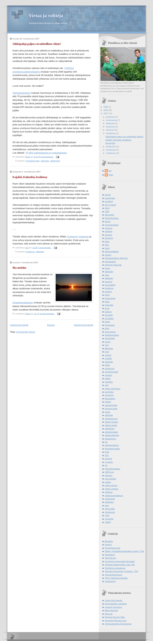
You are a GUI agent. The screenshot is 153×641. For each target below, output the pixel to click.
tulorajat (108, 459)
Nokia (107, 365)
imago (107, 268)
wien (107, 505)
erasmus (108, 228)
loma (107, 328)
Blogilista (109, 541)
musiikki (108, 358)
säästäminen (110, 439)
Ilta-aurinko (19, 267)
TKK (107, 455)
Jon (110, 171)
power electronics (112, 389)
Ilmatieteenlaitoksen (22, 302)
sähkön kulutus (111, 422)
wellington (109, 502)
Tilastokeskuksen (21, 93)
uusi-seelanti (110, 479)
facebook (109, 238)
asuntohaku (110, 198)
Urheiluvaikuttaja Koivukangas (118, 624)
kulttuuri (108, 312)
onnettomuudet (32, 161)
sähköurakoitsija (112, 435)
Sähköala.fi (110, 555)
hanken (108, 255)
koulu (107, 308)
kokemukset (110, 298)
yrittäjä (108, 522)
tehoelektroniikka (112, 449)
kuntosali (109, 315)
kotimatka (109, 305)
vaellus (108, 482)
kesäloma (30, 252)
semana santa (111, 408)
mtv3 (107, 352)
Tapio (110, 175)
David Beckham (112, 218)
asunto (108, 195)
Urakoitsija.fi (110, 581)
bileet (107, 208)
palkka (108, 378)
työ (106, 465)
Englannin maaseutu (78, 236)
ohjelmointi (109, 368)
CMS (107, 211)
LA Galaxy (109, 318)
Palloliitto (109, 382)
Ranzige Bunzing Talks (115, 617)
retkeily (108, 402)
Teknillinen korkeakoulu (115, 568)
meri (107, 345)
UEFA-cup (109, 472)
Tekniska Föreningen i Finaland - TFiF (121, 571)
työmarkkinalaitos (112, 469)
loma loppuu (110, 332)
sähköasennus (111, 419)
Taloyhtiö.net (110, 558)
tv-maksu (109, 462)
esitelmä (108, 231)
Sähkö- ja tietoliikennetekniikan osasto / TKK (124, 551)
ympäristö (109, 519)
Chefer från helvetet (113, 600)
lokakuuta (110, 123)
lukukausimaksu (112, 335)
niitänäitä (40, 252)
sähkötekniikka (111, 432)
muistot (108, 355)
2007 (106, 113)
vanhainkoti (110, 499)
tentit (107, 452)
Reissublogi (110, 398)
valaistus (109, 492)
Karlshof (108, 282)
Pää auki (109, 614)
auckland (109, 201)
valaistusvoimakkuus (114, 495)
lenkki (107, 322)
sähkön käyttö (111, 425)
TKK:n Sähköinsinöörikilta (116, 578)
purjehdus (109, 392)
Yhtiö (107, 515)
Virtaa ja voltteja (46, 15)
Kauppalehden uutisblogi (116, 604)
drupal (107, 221)
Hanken (108, 544)
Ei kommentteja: (46, 157)
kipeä (107, 295)
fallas (107, 241)
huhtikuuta (111, 153)
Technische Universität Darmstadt (120, 561)
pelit (106, 385)
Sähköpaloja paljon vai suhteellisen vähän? (36, 44)
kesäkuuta (110, 146)
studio (107, 412)
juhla (107, 275)
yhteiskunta (110, 512)
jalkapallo (109, 271)
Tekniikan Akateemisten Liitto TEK (120, 565)
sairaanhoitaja (111, 405)
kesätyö (108, 292)
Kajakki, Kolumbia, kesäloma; (29, 177)
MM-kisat (109, 348)
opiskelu (108, 375)
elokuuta (110, 130)
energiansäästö (111, 225)
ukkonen (108, 475)
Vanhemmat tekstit (83, 325)
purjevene (109, 395)
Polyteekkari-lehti (112, 548)
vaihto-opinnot (111, 485)
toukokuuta (111, 150)
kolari (107, 302)
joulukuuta (110, 117)
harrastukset (110, 262)
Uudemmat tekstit (19, 325)
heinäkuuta (111, 133)
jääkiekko (109, 278)
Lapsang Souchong (113, 607)
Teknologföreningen (113, 575)
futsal (107, 248)
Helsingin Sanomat (113, 265)
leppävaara (110, 325)
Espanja (108, 235)
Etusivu (51, 325)
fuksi (107, 245)
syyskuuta (110, 127)
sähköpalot (55, 161)
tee (106, 442)
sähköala (45, 161)
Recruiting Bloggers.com (115, 620)
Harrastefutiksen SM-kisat (116, 258)
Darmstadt (109, 215)
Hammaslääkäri (112, 251)
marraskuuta (111, 120)
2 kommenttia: (45, 247)
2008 (106, 110)
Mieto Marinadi (111, 610)
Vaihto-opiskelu (111, 489)
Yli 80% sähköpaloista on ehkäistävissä (46, 152)
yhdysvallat (110, 509)
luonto (107, 342)
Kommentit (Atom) (25, 332)
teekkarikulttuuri (112, 445)
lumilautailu (110, 338)
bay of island (110, 205)
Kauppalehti (110, 285)
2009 (106, 107)
